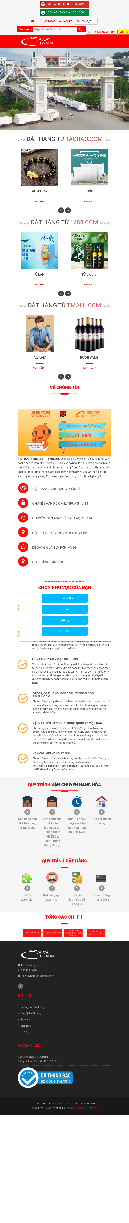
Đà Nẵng (64, 620)
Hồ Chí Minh (64, 631)
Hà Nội (64, 609)
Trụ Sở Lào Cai (64, 598)
